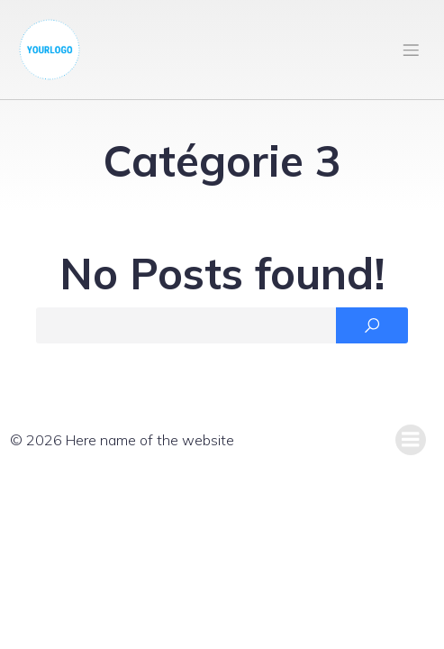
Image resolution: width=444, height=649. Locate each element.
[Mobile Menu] (410, 49)
